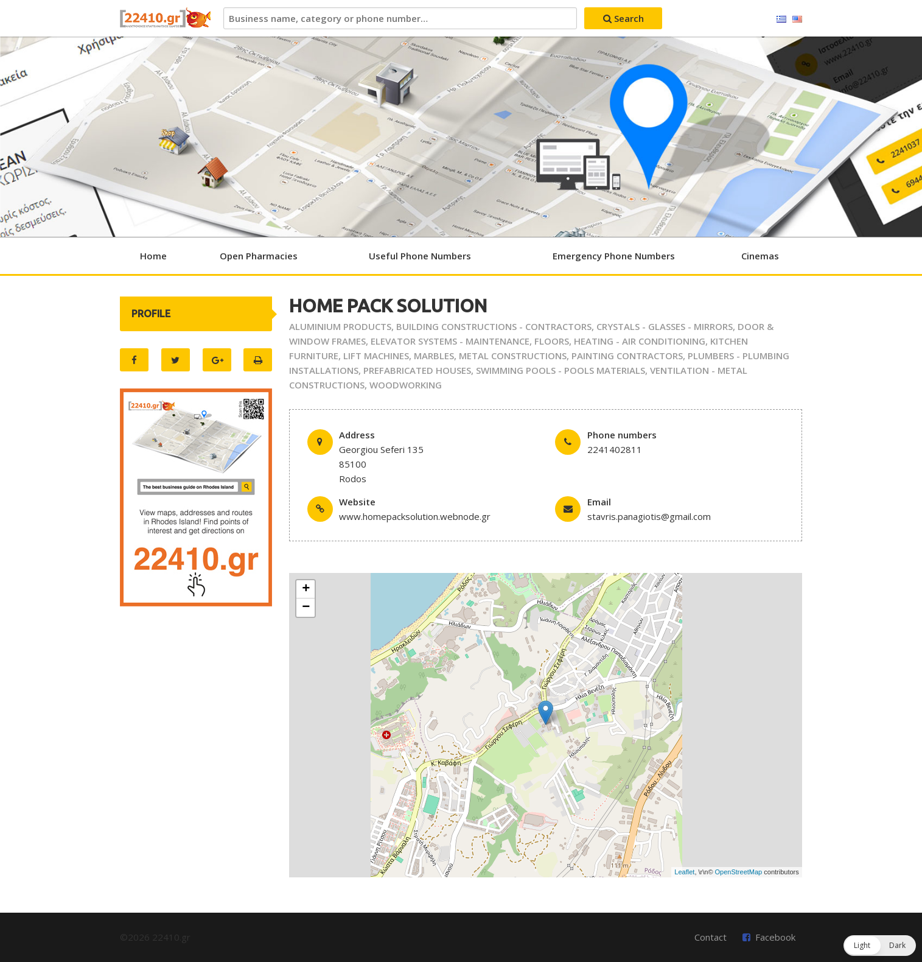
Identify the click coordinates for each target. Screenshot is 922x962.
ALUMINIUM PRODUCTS (340, 326)
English (797, 19)
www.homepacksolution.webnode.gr (415, 516)
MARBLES (434, 355)
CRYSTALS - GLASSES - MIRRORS (664, 326)
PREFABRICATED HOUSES (417, 370)
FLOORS (551, 341)
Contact (710, 937)
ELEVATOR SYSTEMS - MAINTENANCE (450, 341)
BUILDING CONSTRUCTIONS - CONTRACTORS (494, 326)
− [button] (306, 608)
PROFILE (150, 313)
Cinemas (760, 256)
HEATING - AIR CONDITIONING (639, 341)
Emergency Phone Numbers (614, 256)
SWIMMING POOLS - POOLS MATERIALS (560, 370)
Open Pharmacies (259, 256)
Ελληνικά (781, 19)
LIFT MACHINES (376, 355)
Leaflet (684, 872)
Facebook (775, 937)
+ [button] (306, 589)
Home (153, 256)
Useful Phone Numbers (420, 256)
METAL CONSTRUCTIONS (513, 355)
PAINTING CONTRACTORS (627, 355)
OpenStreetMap (739, 872)
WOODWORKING (405, 385)
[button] (879, 945)
